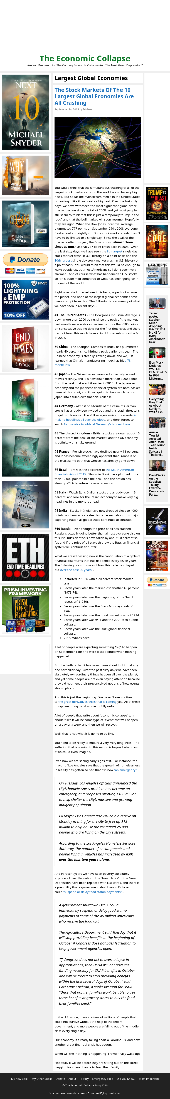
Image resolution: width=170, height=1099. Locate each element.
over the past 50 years (76, 570)
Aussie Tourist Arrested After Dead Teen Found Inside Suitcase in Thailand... (157, 443)
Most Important (149, 1078)
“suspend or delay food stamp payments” (92, 892)
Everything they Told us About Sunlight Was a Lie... (156, 405)
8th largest (114, 251)
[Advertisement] (85, 29)
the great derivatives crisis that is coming (87, 702)
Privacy (84, 1078)
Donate (60, 1078)
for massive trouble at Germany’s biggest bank (97, 424)
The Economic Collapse (85, 58)
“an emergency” (125, 770)
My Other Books (42, 1078)
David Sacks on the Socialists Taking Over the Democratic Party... (157, 485)
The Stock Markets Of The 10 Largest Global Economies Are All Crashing (94, 96)
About (72, 1078)
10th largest (63, 260)
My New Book (19, 1078)
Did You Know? (126, 1078)
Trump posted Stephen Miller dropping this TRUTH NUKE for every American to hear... (157, 328)
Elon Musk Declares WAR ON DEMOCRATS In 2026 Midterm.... (158, 370)
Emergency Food (102, 1078)
